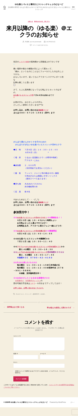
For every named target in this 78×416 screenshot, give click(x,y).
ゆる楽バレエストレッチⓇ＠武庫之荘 (33, 234)
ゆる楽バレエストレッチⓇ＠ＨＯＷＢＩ (34, 218)
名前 (15, 362)
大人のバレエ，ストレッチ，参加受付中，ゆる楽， (32, 303)
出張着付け (20, 289)
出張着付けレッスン (35, 289)
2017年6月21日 (51, 42)
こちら (37, 161)
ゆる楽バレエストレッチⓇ (23, 96)
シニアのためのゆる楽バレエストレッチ (34, 258)
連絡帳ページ (44, 110)
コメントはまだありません (40, 45)
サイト (15, 371)
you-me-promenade (35, 42)
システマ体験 (25, 62)
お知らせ (30, 22)
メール (43, 362)
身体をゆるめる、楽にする (42, 22)
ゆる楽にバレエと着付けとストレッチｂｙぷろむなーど (39, 4)
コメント (17, 344)
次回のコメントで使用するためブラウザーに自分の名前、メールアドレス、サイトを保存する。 (40, 380)
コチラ (33, 292)
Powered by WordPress (60, 411)
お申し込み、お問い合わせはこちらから (30, 297)
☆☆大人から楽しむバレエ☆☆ (26, 271)
